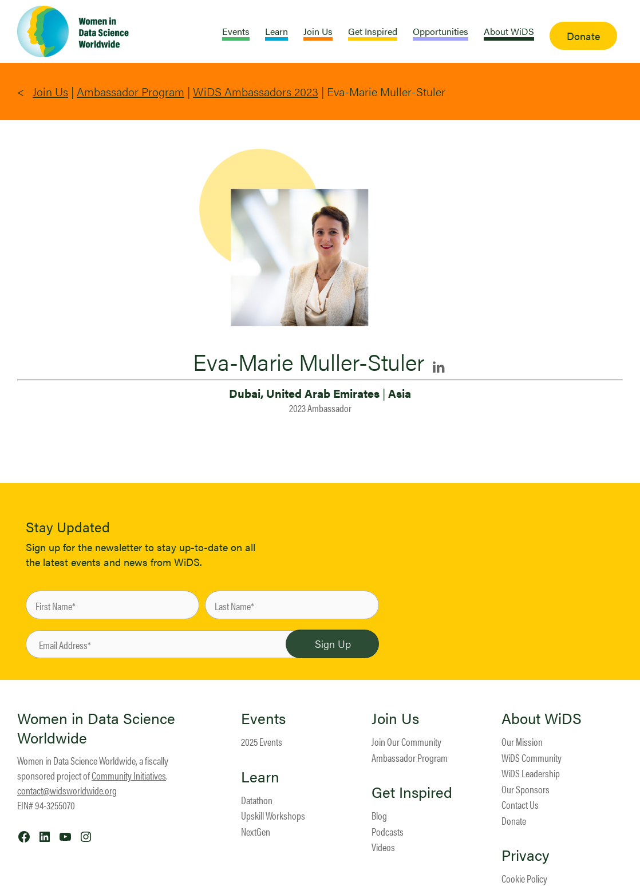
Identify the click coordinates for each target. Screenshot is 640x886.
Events (263, 718)
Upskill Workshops (273, 815)
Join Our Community (406, 741)
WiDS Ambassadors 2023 (255, 91)
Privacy (525, 855)
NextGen (255, 831)
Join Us (50, 91)
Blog (379, 815)
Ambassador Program (130, 91)
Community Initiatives (129, 775)
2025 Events (261, 741)
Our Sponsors (525, 789)
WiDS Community (531, 757)
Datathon (256, 800)
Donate (513, 820)
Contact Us (520, 804)
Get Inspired (412, 792)
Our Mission (522, 741)
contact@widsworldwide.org (67, 790)
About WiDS (541, 718)
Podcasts (388, 831)
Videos (383, 847)
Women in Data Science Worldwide (96, 727)
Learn (260, 776)
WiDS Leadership (530, 773)
